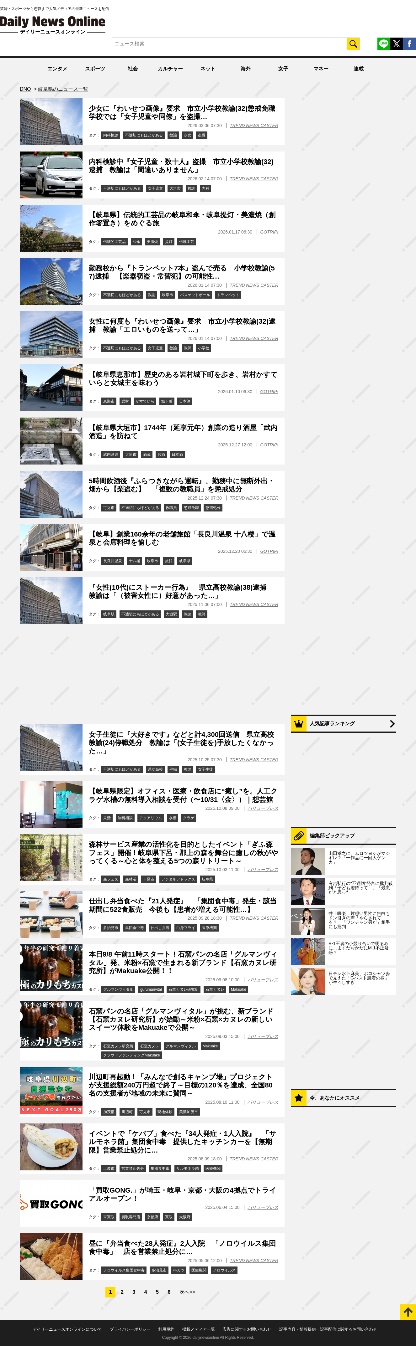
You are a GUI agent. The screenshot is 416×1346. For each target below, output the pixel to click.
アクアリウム (150, 818)
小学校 (203, 348)
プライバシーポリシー (130, 1329)
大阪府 (184, 1217)
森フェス (110, 879)
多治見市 (110, 928)
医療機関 (209, 928)
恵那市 (109, 401)
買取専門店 (130, 1217)
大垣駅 (171, 614)
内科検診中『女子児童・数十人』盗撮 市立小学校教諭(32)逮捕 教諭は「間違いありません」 (181, 166)
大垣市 (175, 188)
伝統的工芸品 (114, 241)
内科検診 (110, 135)
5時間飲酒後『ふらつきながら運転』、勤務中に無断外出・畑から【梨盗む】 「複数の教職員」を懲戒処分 (182, 485)
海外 (246, 68)
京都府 (152, 1217)
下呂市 (148, 879)
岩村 (125, 401)
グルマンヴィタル (118, 989)
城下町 (167, 401)
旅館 (169, 561)
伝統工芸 (186, 241)
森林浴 (130, 879)
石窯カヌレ (214, 989)
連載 (359, 68)
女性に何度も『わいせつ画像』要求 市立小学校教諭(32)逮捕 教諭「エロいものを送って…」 (182, 325)
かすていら (145, 401)
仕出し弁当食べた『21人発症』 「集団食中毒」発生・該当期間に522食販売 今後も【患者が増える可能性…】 (183, 905)
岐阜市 (167, 295)
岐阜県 (184, 561)
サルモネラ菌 (187, 1168)
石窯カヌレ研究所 (183, 989)
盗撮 (201, 135)
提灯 (169, 241)
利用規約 (166, 1329)
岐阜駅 (109, 614)
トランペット (228, 295)
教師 (187, 348)
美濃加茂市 (188, 1112)
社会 (133, 68)
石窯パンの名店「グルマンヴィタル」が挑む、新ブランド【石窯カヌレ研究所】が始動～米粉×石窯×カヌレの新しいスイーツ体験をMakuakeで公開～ (181, 1019)
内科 (205, 188)
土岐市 (109, 1168)
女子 (283, 68)
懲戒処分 (213, 508)
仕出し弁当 (160, 928)
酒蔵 (147, 454)
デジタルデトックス (178, 879)
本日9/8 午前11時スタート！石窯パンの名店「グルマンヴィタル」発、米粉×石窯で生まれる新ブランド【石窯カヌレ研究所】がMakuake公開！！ (183, 962)
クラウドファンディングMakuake (131, 1055)
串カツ (178, 1270)
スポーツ (95, 68)
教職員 (171, 508)
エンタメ (57, 68)
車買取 (109, 1217)
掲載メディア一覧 (198, 1329)
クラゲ (188, 818)
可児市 (109, 508)
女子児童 (155, 188)
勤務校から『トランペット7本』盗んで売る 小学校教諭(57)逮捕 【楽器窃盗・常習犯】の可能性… (182, 272)
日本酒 (184, 401)
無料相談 (125, 818)
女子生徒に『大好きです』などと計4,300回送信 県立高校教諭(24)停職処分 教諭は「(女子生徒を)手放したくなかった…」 (181, 743)
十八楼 (134, 561)
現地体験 (165, 1112)
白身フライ (185, 928)
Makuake (238, 989)
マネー (320, 68)
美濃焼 (152, 241)
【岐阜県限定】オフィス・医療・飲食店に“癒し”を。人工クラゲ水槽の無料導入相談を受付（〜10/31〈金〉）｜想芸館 (183, 795)
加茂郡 (109, 1112)
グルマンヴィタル (181, 1046)
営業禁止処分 (132, 1168)
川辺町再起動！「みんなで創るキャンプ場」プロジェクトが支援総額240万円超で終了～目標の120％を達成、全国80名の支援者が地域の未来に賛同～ (181, 1085)
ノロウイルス (224, 1270)
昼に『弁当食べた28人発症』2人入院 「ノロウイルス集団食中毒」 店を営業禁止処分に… (182, 1248)
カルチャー (170, 68)
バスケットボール (195, 295)
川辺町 (127, 1112)
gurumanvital (151, 989)
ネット (208, 68)
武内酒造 (110, 454)
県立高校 (155, 769)
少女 (187, 135)
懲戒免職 (191, 508)
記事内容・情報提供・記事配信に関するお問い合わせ (328, 1329)
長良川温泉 (112, 561)
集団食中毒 (134, 928)
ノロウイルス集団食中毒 (124, 1270)
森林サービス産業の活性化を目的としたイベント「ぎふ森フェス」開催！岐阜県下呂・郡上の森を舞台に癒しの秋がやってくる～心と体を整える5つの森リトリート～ (183, 852)
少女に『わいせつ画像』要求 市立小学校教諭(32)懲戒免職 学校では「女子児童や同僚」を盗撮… (185, 113)
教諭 (173, 135)
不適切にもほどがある (144, 135)
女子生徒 (205, 769)
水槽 (172, 818)
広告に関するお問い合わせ (246, 1329)
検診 (191, 188)
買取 (169, 1217)
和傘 (136, 241)
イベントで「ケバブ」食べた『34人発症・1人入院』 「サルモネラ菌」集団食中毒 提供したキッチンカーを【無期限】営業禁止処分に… (182, 1142)
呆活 (107, 818)
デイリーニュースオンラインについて (67, 1329)
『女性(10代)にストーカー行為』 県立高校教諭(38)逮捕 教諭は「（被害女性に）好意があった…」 (181, 591)
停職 (173, 769)
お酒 (161, 454)
